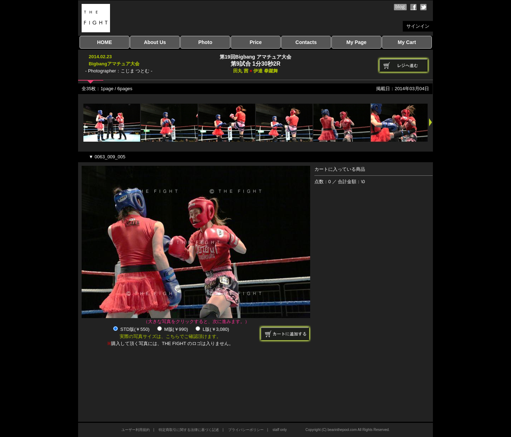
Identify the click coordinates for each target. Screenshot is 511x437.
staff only (280, 430)
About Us (155, 42)
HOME (104, 42)
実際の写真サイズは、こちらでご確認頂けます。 (170, 336)
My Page (356, 42)
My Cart (407, 42)
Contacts (306, 42)
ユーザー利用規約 (135, 430)
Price (255, 42)
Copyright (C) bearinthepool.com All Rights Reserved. (348, 430)
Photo (205, 42)
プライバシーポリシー (246, 430)
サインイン (417, 26)
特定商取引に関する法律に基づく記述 (189, 430)
